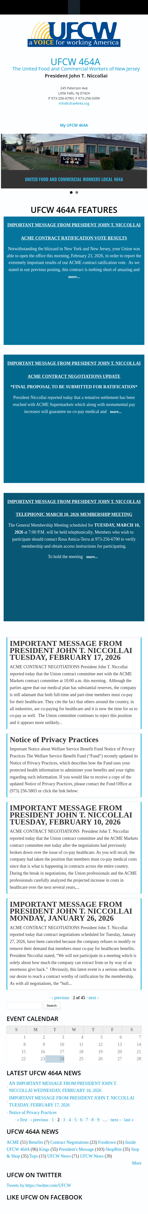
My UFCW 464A (74, 125)
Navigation (74, 7)
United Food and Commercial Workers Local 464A (74, 179)
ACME (13, 1142)
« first (22, 1119)
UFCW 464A (75, 62)
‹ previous (60, 997)
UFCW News (59, 1156)
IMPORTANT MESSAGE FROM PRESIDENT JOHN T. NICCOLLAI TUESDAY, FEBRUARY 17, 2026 (71, 650)
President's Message (76, 1149)
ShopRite (113, 1149)
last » (129, 1119)
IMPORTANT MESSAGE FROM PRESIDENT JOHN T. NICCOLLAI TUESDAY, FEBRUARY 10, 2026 (71, 814)
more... (74, 277)
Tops (33, 1156)
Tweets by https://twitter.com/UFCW (39, 1185)
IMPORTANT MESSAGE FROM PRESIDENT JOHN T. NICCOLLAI (74, 225)
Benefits (36, 1142)
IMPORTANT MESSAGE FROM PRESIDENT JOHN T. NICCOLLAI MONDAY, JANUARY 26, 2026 (71, 911)
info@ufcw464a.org (74, 103)
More (136, 1163)
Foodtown (107, 1142)
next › (94, 997)
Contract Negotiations (69, 1142)
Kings (44, 1149)
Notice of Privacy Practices (54, 739)
